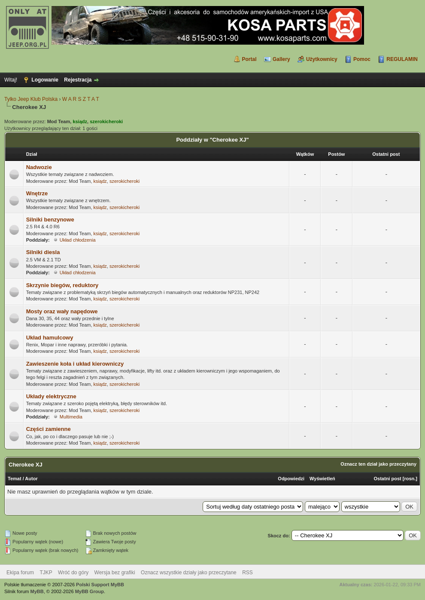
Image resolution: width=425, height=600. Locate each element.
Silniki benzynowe (50, 219)
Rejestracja (77, 80)
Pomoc (361, 59)
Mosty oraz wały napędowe (62, 311)
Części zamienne (48, 429)
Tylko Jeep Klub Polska (31, 99)
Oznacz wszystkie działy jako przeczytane (189, 573)
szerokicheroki (124, 181)
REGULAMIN (402, 59)
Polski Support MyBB (100, 584)
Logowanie (44, 80)
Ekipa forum (20, 573)
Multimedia (71, 416)
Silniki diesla (43, 252)
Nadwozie (39, 167)
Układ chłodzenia (78, 239)
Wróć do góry (73, 573)
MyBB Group (89, 591)
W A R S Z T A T (80, 99)
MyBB (37, 591)
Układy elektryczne (51, 396)
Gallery (281, 59)
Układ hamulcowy (49, 337)
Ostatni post (387, 478)
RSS (247, 573)
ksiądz (100, 181)
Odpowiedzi (291, 478)
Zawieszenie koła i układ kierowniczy (75, 364)
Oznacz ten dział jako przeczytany (378, 464)
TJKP (45, 573)
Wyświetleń (322, 478)
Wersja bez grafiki (114, 573)
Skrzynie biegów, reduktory (62, 285)
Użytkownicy (321, 59)
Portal (249, 59)
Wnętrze (37, 193)
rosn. (410, 478)
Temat (14, 478)
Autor (31, 478)
